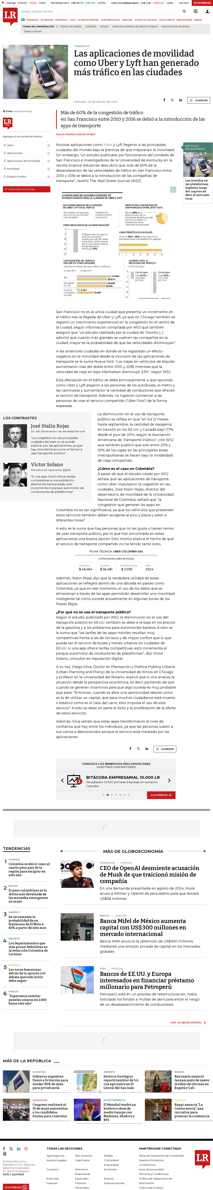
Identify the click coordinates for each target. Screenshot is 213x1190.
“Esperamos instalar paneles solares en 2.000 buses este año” (28, 999)
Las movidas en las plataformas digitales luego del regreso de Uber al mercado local (197, 189)
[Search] (184, 11)
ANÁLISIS (127, 20)
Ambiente (14, 912)
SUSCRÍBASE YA (161, 795)
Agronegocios (55, 1155)
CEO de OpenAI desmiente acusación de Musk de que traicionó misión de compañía (149, 875)
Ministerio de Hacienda (175, 26)
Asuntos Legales (57, 1160)
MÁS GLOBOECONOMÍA (186, 1022)
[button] (61, 781)
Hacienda (14, 859)
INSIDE (198, 20)
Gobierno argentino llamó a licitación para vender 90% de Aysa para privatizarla (50, 1082)
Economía (110, 1169)
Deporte (14, 938)
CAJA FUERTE (167, 20)
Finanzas (52, 1183)
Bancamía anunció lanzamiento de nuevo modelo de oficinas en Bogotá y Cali (192, 1082)
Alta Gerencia (83, 1155)
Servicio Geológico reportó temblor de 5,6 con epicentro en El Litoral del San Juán (121, 1082)
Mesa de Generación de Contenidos (161, 1155)
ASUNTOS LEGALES (146, 20)
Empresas (53, 1178)
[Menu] (24, 19)
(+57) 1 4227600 (13, 1174)
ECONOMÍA (47, 20)
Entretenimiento (114, 1100)
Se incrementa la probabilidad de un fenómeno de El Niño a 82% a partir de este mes (27, 922)
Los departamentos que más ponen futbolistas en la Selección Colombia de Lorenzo (28, 948)
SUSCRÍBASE (202, 3)
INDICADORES (185, 20)
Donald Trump (33, 31)
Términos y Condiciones (154, 1173)
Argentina (39, 1072)
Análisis (108, 1155)
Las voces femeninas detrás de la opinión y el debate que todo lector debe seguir (27, 975)
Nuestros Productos (151, 1160)
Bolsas (13, 886)
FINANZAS (33, 20)
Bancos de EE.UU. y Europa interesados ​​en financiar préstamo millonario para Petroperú (147, 980)
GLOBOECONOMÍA (88, 20)
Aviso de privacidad (151, 1169)
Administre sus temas (20, 189)
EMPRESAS (61, 20)
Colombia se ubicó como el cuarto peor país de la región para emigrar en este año (29, 869)
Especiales (81, 1178)
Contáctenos (147, 1164)
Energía (13, 991)
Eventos (109, 1178)
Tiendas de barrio (71, 26)
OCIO (73, 20)
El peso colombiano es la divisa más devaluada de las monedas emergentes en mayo (28, 896)
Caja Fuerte (82, 1160)
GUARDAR (199, 100)
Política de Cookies (151, 1187)
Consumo (180, 1100)
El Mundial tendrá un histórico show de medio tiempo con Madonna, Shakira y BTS (120, 1112)
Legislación (40, 1100)
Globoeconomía (114, 1183)
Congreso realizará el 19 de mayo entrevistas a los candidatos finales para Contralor (50, 1110)
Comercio (90, 26)
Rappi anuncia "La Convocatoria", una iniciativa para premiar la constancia (192, 1110)
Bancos (179, 1072)
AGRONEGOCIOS (110, 20)
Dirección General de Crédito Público (135, 26)
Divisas (104, 26)
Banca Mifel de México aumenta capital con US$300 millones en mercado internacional (143, 927)
